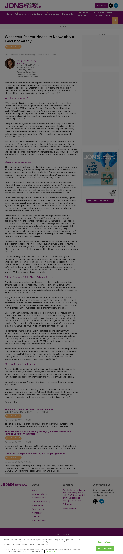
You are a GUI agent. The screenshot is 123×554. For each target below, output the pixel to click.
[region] (61, 545)
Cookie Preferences (105, 542)
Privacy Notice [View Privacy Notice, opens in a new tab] (50, 551)
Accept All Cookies (105, 548)
